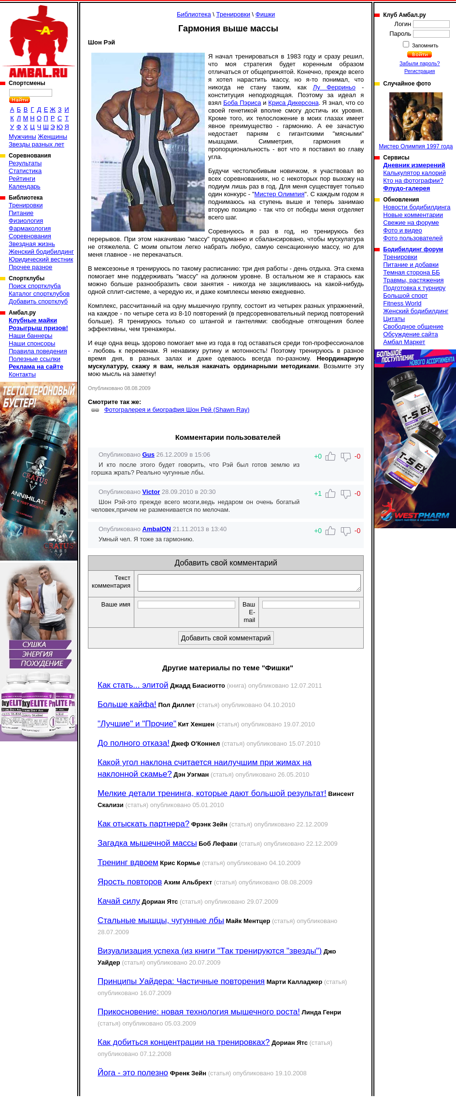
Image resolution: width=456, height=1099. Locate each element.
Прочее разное (30, 267)
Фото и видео (402, 230)
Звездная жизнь (32, 243)
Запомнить (425, 45)
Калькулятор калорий (414, 172)
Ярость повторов (130, 884)
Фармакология (30, 228)
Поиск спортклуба (35, 285)
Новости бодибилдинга (416, 207)
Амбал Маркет (404, 342)
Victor (151, 491)
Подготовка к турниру (414, 287)
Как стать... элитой (133, 688)
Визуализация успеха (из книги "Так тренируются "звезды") (210, 953)
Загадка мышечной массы (147, 846)
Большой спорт (405, 295)
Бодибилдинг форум (413, 249)
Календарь (25, 186)
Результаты (25, 163)
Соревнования (30, 236)
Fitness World (402, 303)
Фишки (265, 14)
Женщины (52, 136)
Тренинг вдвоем (128, 865)
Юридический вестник (41, 259)
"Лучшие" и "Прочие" (137, 726)
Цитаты (394, 318)
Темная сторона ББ (411, 272)
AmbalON (156, 529)
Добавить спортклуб (38, 301)
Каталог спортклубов (39, 293)
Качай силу (119, 904)
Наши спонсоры (32, 343)
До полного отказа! (134, 746)
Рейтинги (22, 178)
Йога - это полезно (133, 1075)
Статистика (25, 170)
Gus (148, 454)
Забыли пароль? (419, 63)
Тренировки (26, 205)
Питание (21, 213)
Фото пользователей (412, 238)
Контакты (22, 374)
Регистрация (419, 71)
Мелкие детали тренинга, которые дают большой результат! (212, 796)
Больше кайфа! (127, 707)
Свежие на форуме (411, 222)
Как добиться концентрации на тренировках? (184, 1045)
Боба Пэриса (242, 102)
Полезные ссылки (34, 358)
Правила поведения (38, 351)
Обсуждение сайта (410, 334)
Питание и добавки (411, 264)
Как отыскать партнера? (143, 826)
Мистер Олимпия (280, 194)
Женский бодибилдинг (41, 251)
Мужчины (22, 136)
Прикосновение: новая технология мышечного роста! (199, 1014)
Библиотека (194, 14)
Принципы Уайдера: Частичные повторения (181, 984)
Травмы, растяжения (413, 280)
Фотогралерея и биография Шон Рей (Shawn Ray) (177, 409)
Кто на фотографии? (413, 180)
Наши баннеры (30, 335)
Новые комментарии (413, 214)
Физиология (26, 220)
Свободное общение (413, 326)
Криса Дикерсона (293, 102)
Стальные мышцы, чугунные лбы (161, 923)
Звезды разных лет (36, 144)
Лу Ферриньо (334, 87)
